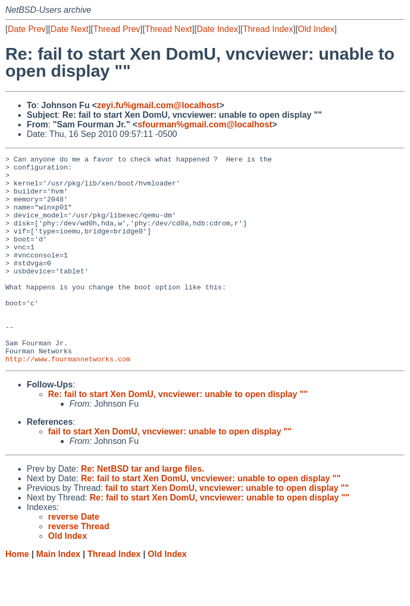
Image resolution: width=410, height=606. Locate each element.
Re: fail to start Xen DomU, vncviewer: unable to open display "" (178, 435)
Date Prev (26, 29)
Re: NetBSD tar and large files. (142, 510)
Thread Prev (116, 29)
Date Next (69, 29)
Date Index (217, 29)
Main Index (58, 595)
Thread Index (268, 29)
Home (17, 595)
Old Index (316, 29)
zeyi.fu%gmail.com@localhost (158, 105)
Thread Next (168, 29)
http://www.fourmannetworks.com (67, 400)
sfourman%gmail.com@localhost (205, 124)
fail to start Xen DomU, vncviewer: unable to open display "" (169, 473)
